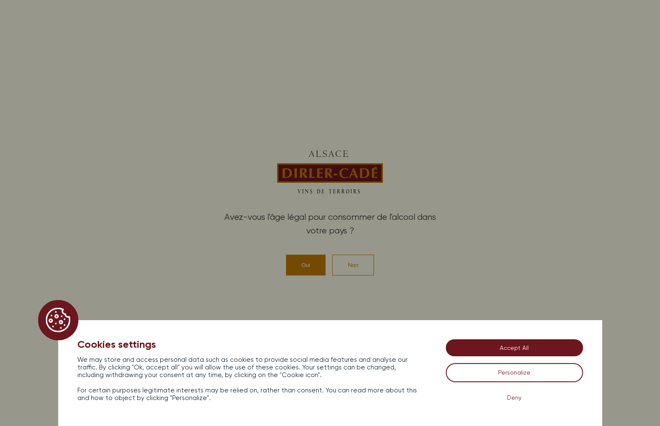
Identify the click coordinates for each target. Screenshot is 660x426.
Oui (305, 265)
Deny (514, 397)
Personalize (514, 372)
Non (353, 265)
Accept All (514, 347)
